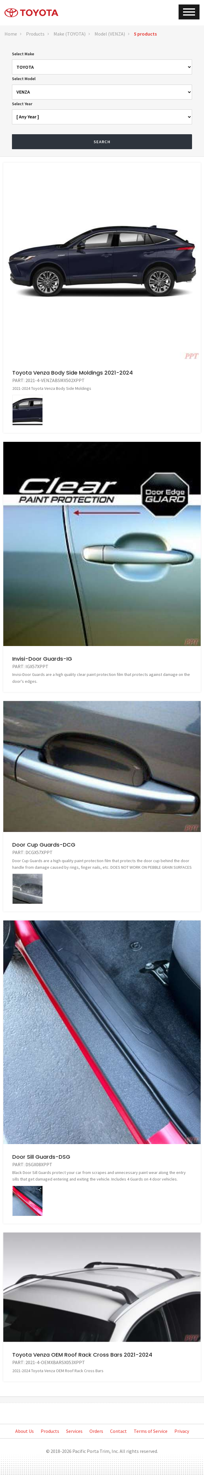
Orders (96, 1431)
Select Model (24, 78)
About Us (24, 1431)
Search (102, 141)
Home (10, 34)
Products (35, 34)
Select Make (23, 54)
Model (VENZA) (110, 34)
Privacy (181, 1431)
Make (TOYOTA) (70, 34)
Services (74, 1431)
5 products (145, 34)
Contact (118, 1431)
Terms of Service (151, 1431)
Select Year (22, 103)
